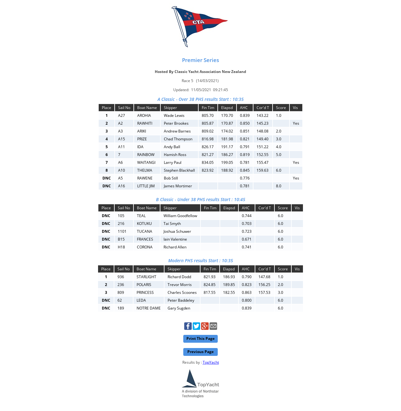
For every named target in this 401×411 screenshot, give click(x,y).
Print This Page (200, 338)
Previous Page (200, 351)
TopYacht (211, 362)
